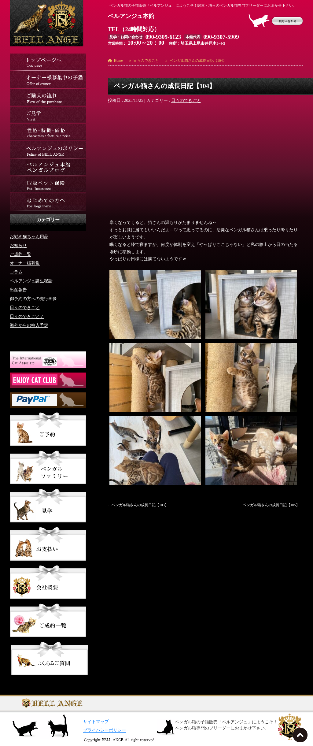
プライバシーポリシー (104, 730)
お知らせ (18, 245)
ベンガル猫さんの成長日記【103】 (140, 505)
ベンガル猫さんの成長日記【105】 (271, 505)
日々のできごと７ (27, 316)
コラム (16, 271)
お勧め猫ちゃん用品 (29, 236)
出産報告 (18, 289)
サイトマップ (96, 721)
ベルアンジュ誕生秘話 (31, 280)
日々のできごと (186, 100)
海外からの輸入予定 (29, 325)
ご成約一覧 (20, 254)
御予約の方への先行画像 (33, 298)
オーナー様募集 (25, 263)
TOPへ (301, 737)
